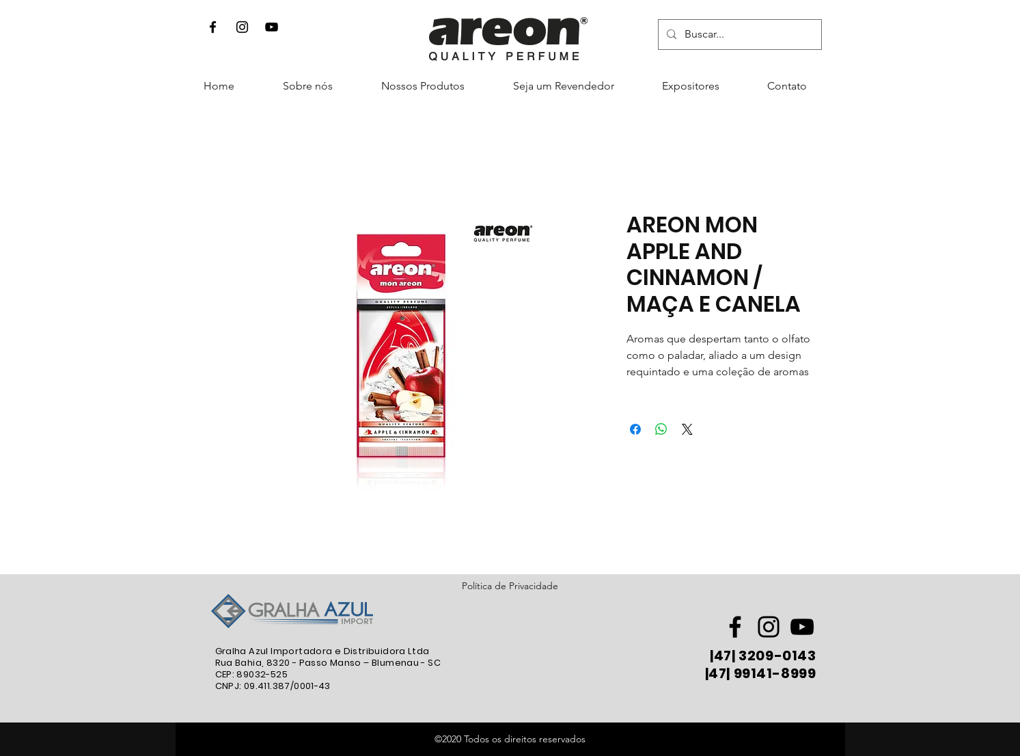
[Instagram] (242, 27)
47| (725, 655)
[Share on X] (687, 429)
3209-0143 (776, 655)
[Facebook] (213, 27)
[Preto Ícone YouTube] (271, 27)
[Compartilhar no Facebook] (635, 429)
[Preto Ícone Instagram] (768, 626)
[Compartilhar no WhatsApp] (661, 429)
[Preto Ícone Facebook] (735, 626)
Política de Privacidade (510, 586)
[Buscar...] (738, 34)
